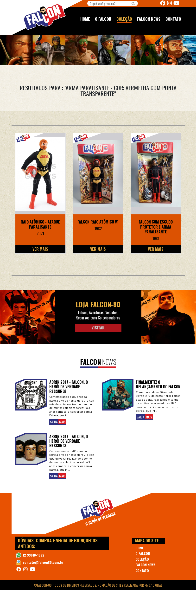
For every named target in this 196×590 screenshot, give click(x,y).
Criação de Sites (111, 585)
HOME (85, 19)
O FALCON (103, 19)
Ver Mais (40, 249)
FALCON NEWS (148, 19)
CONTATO (173, 19)
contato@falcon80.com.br (43, 562)
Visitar (98, 328)
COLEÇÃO (124, 19)
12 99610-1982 (33, 555)
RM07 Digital (153, 585)
